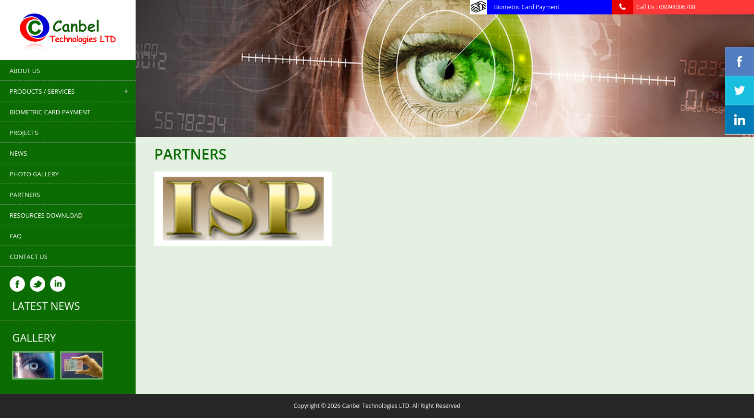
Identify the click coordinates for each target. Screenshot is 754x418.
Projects (24, 132)
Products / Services (42, 91)
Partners (25, 194)
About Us (25, 70)
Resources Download (46, 215)
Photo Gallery (34, 174)
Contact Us (29, 256)
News (18, 153)
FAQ (16, 236)
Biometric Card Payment (50, 112)
